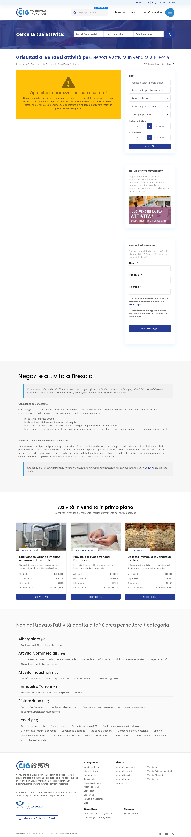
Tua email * (135, 274)
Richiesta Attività (138, 121)
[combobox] (89, 12)
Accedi (162, 2)
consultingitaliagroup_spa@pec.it (99, 817)
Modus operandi (92, 786)
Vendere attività (91, 767)
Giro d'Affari (135, 132)
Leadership (89, 794)
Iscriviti (172, 2)
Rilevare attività (91, 771)
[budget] (138, 126)
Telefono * (135, 286)
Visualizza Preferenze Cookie (37, 818)
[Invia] (74, 12)
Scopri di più (135, 304)
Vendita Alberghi (155, 775)
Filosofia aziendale (92, 783)
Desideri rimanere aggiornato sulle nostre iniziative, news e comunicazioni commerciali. (148, 313)
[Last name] (161, 126)
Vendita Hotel (153, 779)
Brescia (76, 64)
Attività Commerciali (48, 64)
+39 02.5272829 (131, 813)
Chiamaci (149, 467)
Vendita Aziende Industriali (159, 771)
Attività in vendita (152, 12)
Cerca (149, 146)
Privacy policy (90, 775)
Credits (74, 833)
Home (18, 64)
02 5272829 (142, 2)
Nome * (133, 263)
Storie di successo (92, 790)
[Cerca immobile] (169, 34)
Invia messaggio (149, 328)
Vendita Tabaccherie (125, 767)
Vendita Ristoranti (124, 771)
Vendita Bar (152, 767)
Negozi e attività (64, 64)
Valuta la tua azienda (93, 798)
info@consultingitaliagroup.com (99, 813)
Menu (170, 12)
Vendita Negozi (123, 775)
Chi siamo (119, 12)
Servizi (133, 12)
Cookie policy (90, 779)
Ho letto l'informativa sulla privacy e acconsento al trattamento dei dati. (148, 301)
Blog (154, 2)
